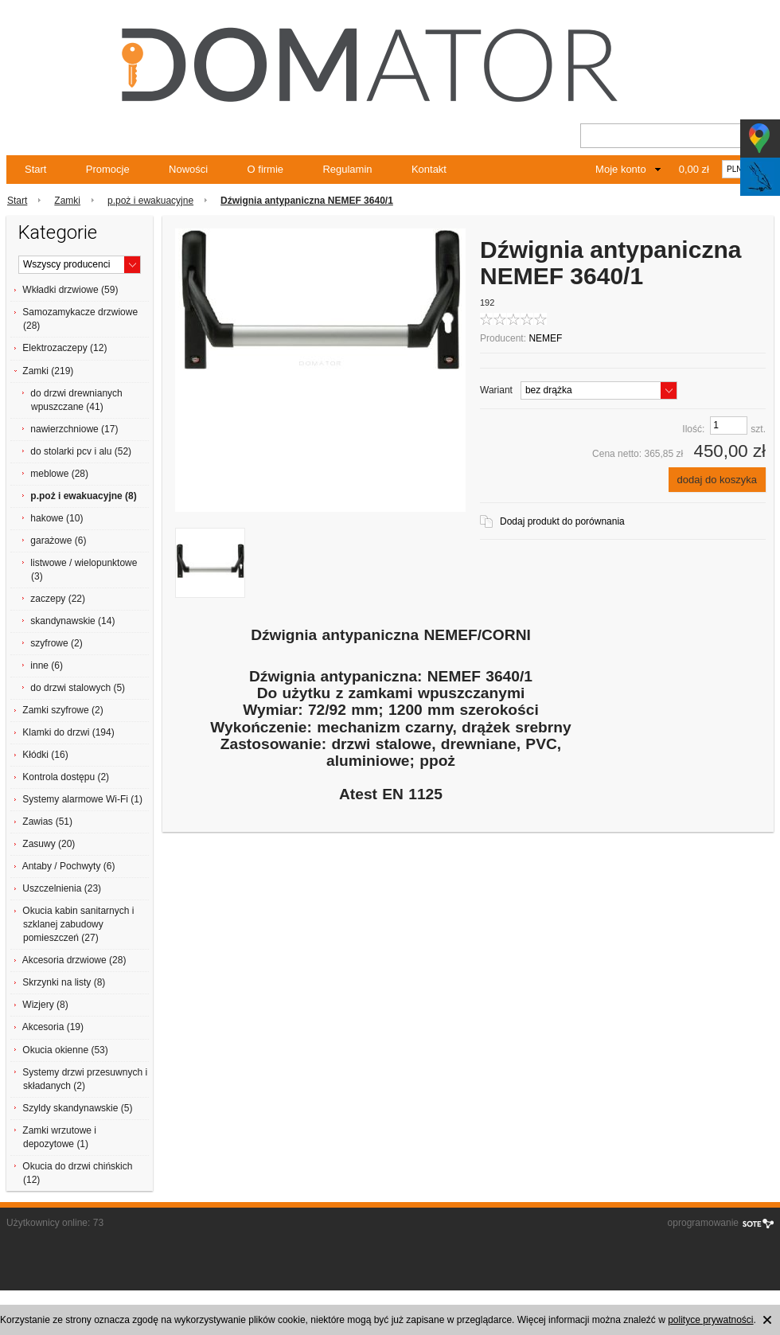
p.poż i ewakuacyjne (150, 200)
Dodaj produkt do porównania (562, 521)
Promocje (108, 169)
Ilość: (693, 429)
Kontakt (429, 169)
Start (35, 169)
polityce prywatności (710, 1319)
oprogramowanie (703, 1222)
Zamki (67, 200)
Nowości (188, 169)
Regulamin (347, 169)
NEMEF (545, 338)
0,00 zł (694, 169)
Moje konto (620, 169)
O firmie (266, 169)
